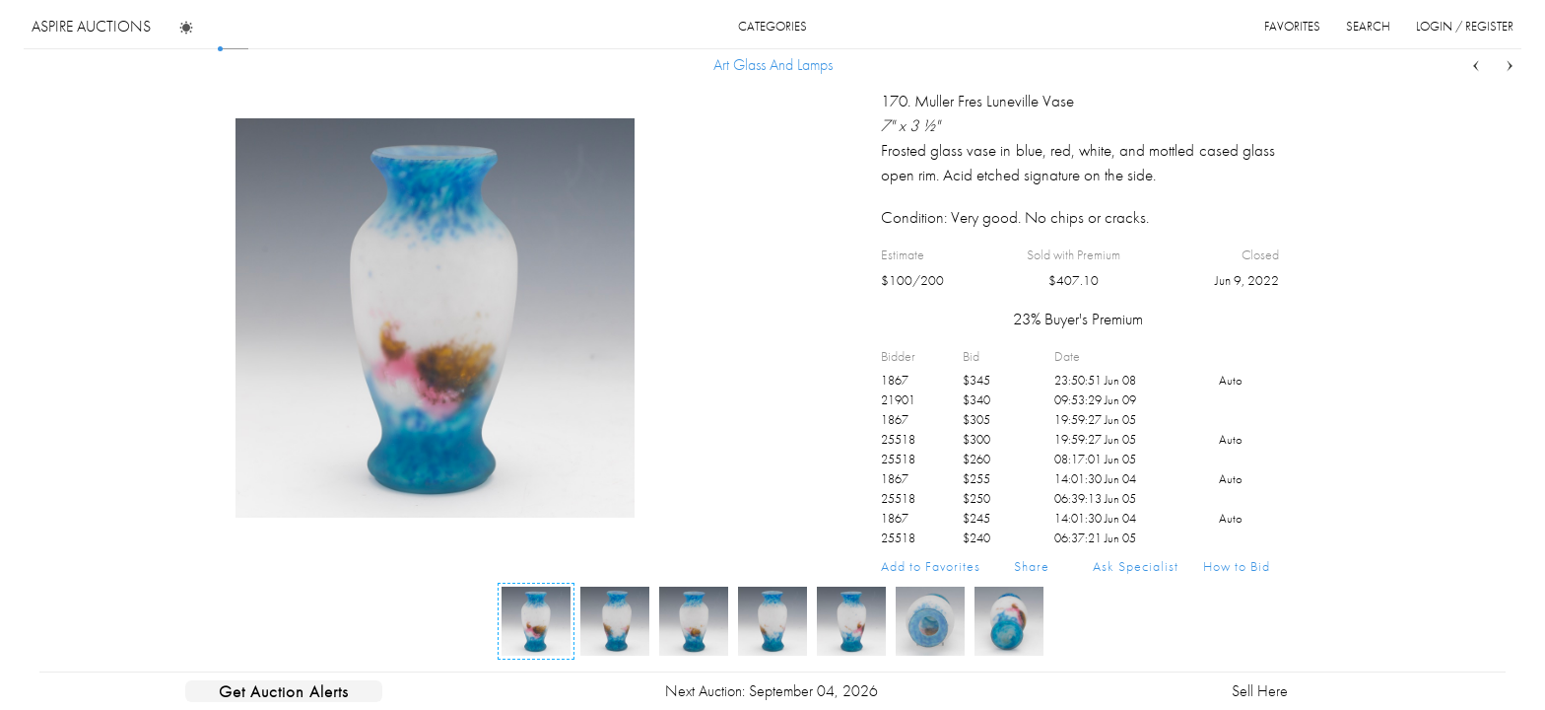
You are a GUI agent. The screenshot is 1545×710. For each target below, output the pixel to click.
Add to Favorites (930, 566)
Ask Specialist (1135, 566)
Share (1031, 566)
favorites (1292, 26)
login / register (1464, 26)
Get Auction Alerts (284, 691)
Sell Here (1260, 690)
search (1368, 26)
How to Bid (1236, 566)
